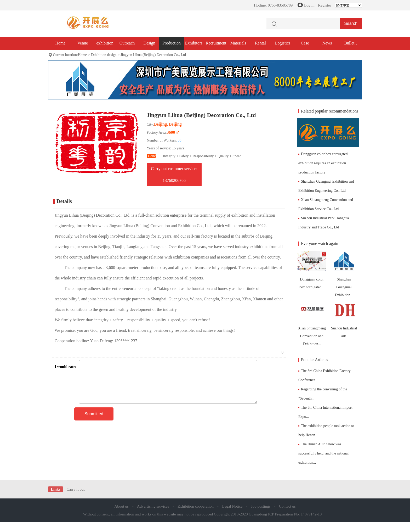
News (327, 43)
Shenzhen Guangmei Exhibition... (344, 273)
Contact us (287, 506)
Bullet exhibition (349, 45)
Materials (238, 43)
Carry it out (75, 489)
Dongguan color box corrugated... (312, 269)
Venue (82, 43)
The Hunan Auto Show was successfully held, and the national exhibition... (323, 453)
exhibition (104, 43)
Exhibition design (104, 55)
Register (324, 5)
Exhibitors (194, 43)
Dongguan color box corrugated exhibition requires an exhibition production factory (323, 163)
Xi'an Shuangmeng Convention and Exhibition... (312, 322)
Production (171, 43)
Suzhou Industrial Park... (344, 318)
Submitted (93, 414)
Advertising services (153, 506)
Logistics (283, 43)
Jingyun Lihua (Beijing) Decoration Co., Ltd (153, 55)
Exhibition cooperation (196, 506)
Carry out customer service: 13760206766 (174, 174)
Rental (260, 43)
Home (60, 43)
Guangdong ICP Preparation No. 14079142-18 (285, 514)
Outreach (127, 43)
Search (350, 23)
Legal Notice (232, 506)
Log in (309, 5)
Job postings (261, 506)
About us (121, 506)
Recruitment (216, 43)
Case (305, 43)
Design (149, 43)
